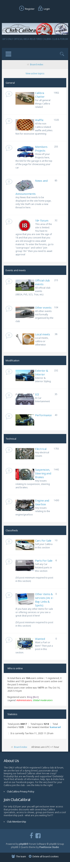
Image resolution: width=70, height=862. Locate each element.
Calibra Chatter (40, 94)
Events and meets (16, 270)
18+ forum (41, 220)
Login (43, 8)
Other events (43, 307)
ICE (37, 394)
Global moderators (42, 700)
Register (26, 8)
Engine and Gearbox (42, 502)
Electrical (40, 449)
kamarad (55, 727)
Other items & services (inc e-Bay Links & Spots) (44, 599)
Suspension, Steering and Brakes (43, 473)
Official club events (42, 282)
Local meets (42, 334)
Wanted (40, 639)
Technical (11, 438)
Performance (43, 415)
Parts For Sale (43, 560)
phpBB (23, 844)
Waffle (39, 120)
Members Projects (41, 148)
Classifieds (12, 530)
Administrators (24, 700)
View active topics (35, 73)
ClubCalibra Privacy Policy (20, 791)
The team (21, 856)
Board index (36, 64)
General (10, 82)
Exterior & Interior (41, 372)
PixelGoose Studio (49, 847)
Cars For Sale (43, 540)
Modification (12, 360)
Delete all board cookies (45, 856)
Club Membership (16, 821)
